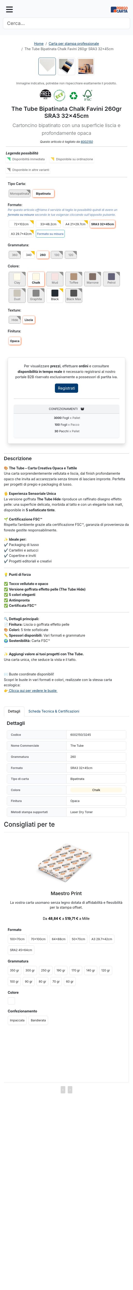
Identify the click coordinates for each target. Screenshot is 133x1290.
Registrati (66, 388)
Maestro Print (66, 893)
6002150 (87, 142)
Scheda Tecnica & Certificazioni (54, 711)
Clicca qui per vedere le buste (33, 691)
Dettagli (14, 711)
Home (39, 43)
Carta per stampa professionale (74, 43)
